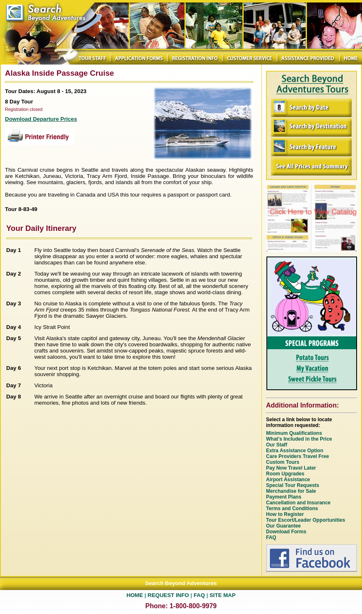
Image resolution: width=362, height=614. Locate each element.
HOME (135, 595)
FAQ (199, 595)
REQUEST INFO (168, 595)
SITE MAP (222, 595)
